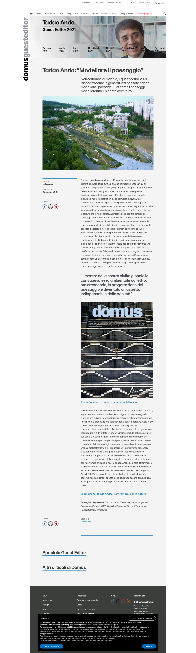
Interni (60, 14)
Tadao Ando (47, 184)
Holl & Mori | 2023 (94, 49)
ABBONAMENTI (130, 3)
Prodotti (94, 14)
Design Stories (126, 14)
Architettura (50, 14)
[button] (142, 618)
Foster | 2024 (76, 49)
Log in (164, 3)
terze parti (76, 627)
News (39, 14)
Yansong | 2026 (47, 49)
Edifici (79, 604)
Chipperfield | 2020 (128, 49)
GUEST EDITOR (87, 3)
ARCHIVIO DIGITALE (114, 3)
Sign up (157, 3)
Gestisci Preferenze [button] (51, 646)
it (147, 3)
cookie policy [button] (113, 625)
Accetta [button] (149, 646)
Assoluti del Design (108, 14)
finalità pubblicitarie (53, 631)
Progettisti (81, 595)
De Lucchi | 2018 (160, 49)
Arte (76, 14)
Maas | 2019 (144, 49)
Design (69, 14)
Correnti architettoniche (87, 600)
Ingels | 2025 (62, 49)
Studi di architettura (86, 609)
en (149, 3)
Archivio (84, 14)
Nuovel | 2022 (110, 49)
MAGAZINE (100, 3)
